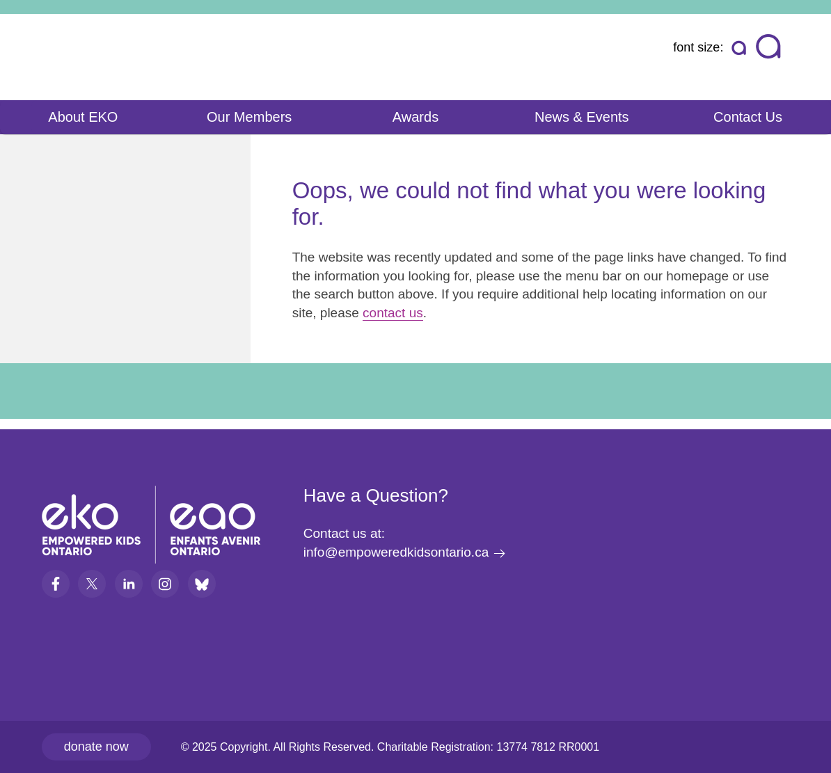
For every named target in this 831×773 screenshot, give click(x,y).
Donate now (96, 747)
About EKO (83, 117)
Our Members (249, 117)
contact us (393, 312)
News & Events (582, 117)
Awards (415, 117)
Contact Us (747, 117)
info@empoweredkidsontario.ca (396, 552)
